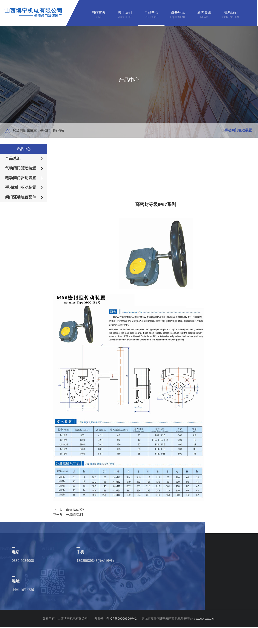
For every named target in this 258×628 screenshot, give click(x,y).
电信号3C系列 (75, 510)
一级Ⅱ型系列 (74, 514)
